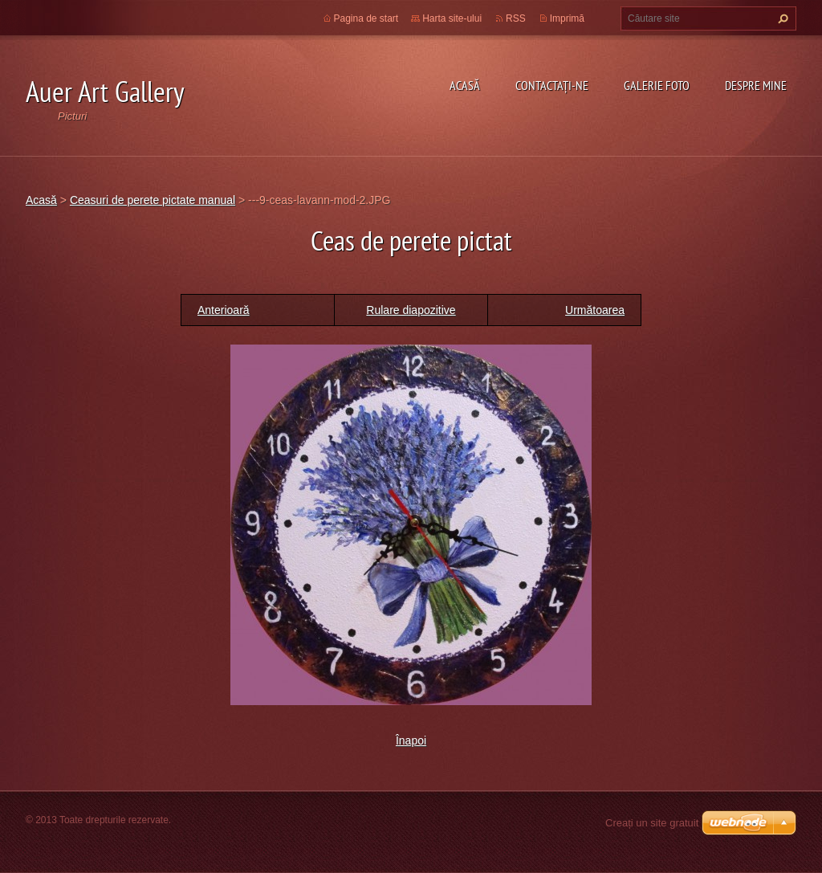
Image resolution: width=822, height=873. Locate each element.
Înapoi (411, 740)
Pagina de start (366, 18)
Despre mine (756, 85)
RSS (516, 18)
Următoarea (595, 310)
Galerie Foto (657, 85)
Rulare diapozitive (410, 310)
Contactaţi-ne (551, 85)
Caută (781, 18)
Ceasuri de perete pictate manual (152, 200)
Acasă (465, 85)
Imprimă (567, 18)
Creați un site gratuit (651, 823)
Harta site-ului (452, 18)
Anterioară (223, 310)
